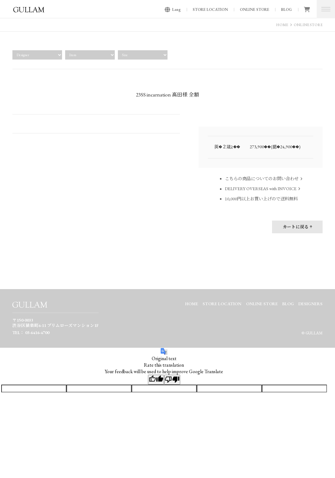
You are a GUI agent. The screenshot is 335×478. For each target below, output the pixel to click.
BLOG (286, 9)
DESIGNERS (310, 303)
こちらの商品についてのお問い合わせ (262, 178)
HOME (282, 24)
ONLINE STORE (254, 9)
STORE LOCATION (210, 9)
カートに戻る (296, 227)
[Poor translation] (172, 380)
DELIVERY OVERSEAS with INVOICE (261, 189)
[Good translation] (156, 380)
